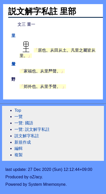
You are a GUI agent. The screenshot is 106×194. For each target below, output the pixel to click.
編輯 (18, 148)
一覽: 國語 (23, 123)
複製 (18, 155)
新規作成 (22, 142)
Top (17, 110)
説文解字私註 (26, 136)
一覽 (18, 116)
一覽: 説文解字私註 (32, 129)
